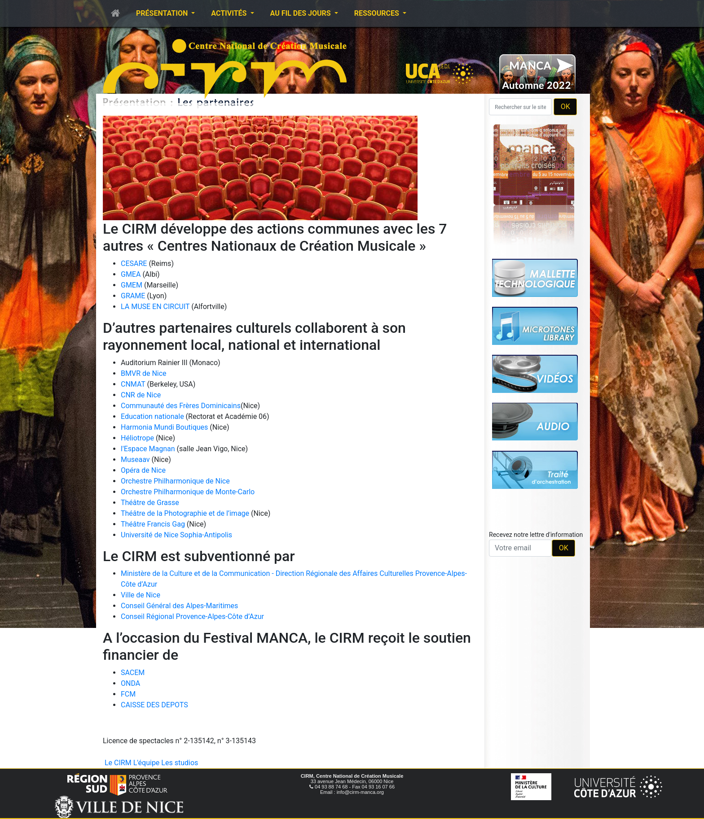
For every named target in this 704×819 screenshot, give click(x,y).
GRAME (133, 296)
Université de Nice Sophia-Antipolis (176, 535)
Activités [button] (229, 13)
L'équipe (146, 762)
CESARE (134, 263)
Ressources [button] (377, 13)
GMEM (131, 285)
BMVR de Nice (144, 373)
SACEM (133, 672)
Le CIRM (118, 762)
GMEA (131, 274)
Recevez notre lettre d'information (536, 534)
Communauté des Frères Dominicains (181, 405)
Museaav (135, 459)
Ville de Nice (140, 595)
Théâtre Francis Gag (153, 524)
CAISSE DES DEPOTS (154, 705)
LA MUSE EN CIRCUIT (155, 306)
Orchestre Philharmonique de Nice (175, 481)
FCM (128, 694)
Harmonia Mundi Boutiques (164, 427)
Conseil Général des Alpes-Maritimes (179, 605)
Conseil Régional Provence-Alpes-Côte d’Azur (192, 616)
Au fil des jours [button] (301, 13)
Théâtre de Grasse (150, 502)
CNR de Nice (141, 395)
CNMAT (133, 384)
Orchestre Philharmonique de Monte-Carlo (188, 492)
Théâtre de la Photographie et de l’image (185, 513)
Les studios (179, 762)
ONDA (130, 683)
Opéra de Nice (143, 470)
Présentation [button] (162, 13)
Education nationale (153, 416)
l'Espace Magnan (148, 448)
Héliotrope (137, 438)
